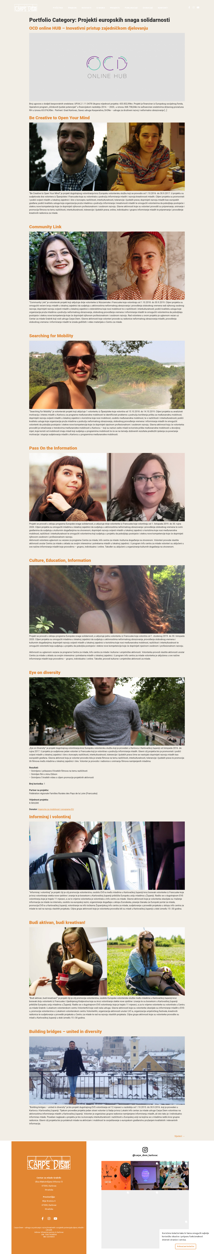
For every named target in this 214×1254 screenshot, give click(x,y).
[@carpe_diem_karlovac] (145, 1150)
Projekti (115, 8)
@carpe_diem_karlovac (145, 1155)
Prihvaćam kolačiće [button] (185, 1246)
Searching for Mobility (51, 335)
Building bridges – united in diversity (65, 1031)
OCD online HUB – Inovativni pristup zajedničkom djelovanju (88, 28)
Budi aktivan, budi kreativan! (57, 922)
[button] (116, 1175)
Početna (58, 8)
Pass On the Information (53, 448)
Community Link (45, 226)
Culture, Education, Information (60, 560)
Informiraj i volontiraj (50, 816)
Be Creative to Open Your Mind (59, 117)
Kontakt (163, 8)
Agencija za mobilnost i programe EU (56, 809)
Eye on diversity (44, 672)
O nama (100, 8)
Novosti (86, 8)
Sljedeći (180, 1136)
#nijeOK (72, 8)
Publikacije (131, 8)
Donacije (148, 8)
